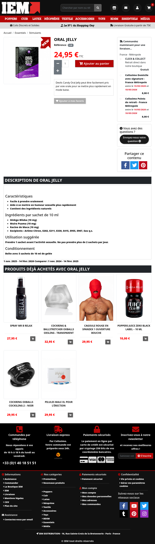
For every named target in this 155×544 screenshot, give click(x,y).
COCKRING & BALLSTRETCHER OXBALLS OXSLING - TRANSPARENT (59, 329)
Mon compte (88, 492)
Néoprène (51, 18)
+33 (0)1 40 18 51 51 (19, 462)
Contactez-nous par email (18, 519)
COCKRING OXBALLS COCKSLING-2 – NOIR (21, 403)
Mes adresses (89, 500)
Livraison (9, 494)
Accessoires (84, 18)
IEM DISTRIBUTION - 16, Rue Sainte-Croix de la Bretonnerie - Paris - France (78, 533)
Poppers (11, 18)
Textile (67, 18)
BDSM (114, 18)
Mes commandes (91, 504)
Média (145, 18)
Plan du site (10, 505)
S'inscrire (144, 455)
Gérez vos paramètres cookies (132, 484)
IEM (6, 490)
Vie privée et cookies (132, 479)
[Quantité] (65, 63)
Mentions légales (13, 498)
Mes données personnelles (96, 496)
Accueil (8, 32)
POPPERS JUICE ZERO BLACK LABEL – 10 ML (133, 327)
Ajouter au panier (94, 63)
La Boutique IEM (13, 486)
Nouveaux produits (53, 482)
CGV (6, 502)
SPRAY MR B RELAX (21, 325)
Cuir (24, 18)
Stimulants (35, 32)
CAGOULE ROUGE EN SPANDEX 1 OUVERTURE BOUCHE (96, 329)
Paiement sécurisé (91, 479)
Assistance (9, 479)
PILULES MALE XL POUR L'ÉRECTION (59, 403)
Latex (36, 18)
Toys (101, 18)
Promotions (49, 479)
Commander (10, 482)
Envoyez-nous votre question (134, 139)
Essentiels (130, 18)
